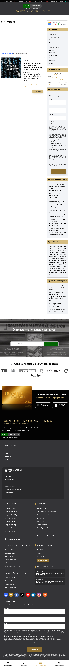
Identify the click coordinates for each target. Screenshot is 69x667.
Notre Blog (8, 496)
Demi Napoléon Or (43, 528)
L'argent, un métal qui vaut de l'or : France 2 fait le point (57, 298)
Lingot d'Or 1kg (10, 508)
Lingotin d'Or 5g (10, 531)
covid (29, 84)
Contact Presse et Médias (13, 489)
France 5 (41, 371)
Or (49, 40)
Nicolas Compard (53, 207)
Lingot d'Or (52, 45)
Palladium (52, 60)
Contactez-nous (10, 486)
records (25, 86)
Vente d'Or (35, 428)
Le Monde (53, 371)
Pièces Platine (9, 584)
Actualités (8, 16)
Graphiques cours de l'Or (13, 566)
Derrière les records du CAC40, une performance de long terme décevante (32, 66)
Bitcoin (51, 63)
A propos (54, 242)
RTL (66, 371)
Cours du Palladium (11, 581)
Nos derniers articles (59, 179)
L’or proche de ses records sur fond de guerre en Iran (57, 220)
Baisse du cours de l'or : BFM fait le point (56, 293)
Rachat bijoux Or (10, 456)
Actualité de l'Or (44, 545)
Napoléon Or (53, 55)
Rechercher (52, 344)
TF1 (4, 371)
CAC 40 (25, 84)
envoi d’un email (6, 659)
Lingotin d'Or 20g (10, 524)
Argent (51, 42)
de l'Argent (25, 545)
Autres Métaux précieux (15, 573)
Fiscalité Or (40, 550)
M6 (13, 371)
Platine (51, 58)
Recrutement (9, 492)
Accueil (2, 16)
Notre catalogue (43, 560)
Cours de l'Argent (54, 47)
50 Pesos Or (40, 518)
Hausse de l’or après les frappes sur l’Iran (56, 229)
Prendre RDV (9, 483)
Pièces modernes (10, 563)
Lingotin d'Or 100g (11, 518)
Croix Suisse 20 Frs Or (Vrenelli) (46, 511)
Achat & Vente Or (12, 445)
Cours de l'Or (53, 34)
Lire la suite (38, 91)
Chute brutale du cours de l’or (57, 211)
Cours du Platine (10, 577)
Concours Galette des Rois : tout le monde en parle (57, 310)
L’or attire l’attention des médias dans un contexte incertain (57, 186)
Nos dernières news (45, 567)
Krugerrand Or (41, 521)
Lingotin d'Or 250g (11, 515)
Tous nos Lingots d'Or (13, 539)
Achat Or (8, 450)
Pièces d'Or (41, 504)
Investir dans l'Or (54, 37)
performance (34, 84)
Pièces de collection (11, 559)
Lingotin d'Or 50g (10, 521)
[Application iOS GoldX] (60, 405)
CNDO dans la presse (59, 281)
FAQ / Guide (40, 556)
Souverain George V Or (44, 515)
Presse (61, 190)
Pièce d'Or (52, 53)
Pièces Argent (9, 556)
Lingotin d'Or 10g (10, 528)
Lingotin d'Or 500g (11, 511)
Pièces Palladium (10, 587)
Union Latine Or (42, 524)
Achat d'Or (21, 428)
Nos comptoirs (9, 479)
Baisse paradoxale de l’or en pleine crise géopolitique (57, 202)
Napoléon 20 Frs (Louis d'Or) (46, 508)
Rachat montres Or (11, 460)
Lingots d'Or (10, 504)
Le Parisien (28, 371)
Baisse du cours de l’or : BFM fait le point (56, 194)
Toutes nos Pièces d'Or (46, 536)
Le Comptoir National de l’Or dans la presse (34, 363)
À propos (8, 476)
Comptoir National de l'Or (56, 216)
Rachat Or (8, 453)
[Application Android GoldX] (43, 405)
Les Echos (35, 375)
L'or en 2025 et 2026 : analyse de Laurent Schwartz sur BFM (55, 305)
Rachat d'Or (52, 50)
